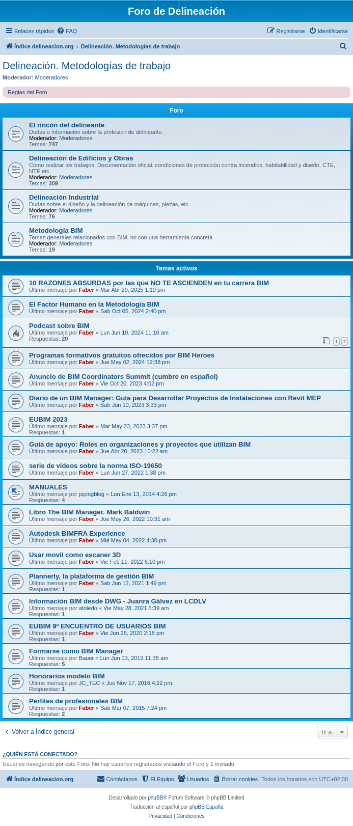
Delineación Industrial (64, 197)
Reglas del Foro (27, 92)
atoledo (88, 608)
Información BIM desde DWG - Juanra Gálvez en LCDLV (117, 601)
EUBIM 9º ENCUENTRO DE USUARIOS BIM (97, 626)
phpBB (155, 798)
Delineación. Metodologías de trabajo (87, 65)
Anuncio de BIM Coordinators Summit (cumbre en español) (123, 376)
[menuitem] (67, 31)
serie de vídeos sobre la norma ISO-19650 (95, 466)
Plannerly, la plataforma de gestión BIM (91, 576)
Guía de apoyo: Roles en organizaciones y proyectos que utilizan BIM (140, 444)
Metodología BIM (56, 230)
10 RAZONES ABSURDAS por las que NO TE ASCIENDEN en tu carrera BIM (149, 283)
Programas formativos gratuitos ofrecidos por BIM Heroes (121, 355)
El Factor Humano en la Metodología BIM (94, 304)
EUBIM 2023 (48, 419)
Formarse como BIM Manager (76, 651)
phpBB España (206, 807)
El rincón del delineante (66, 125)
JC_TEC (89, 683)
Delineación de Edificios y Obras (81, 158)
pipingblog (91, 494)
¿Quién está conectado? (40, 754)
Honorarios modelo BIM (67, 676)
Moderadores (51, 77)
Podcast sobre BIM (59, 325)
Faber (86, 290)
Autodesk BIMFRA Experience (77, 533)
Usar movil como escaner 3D (75, 555)
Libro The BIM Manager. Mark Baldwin (89, 512)
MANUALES (48, 487)
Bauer (86, 658)
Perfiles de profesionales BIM (76, 701)
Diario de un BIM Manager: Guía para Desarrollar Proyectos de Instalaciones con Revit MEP (175, 398)
